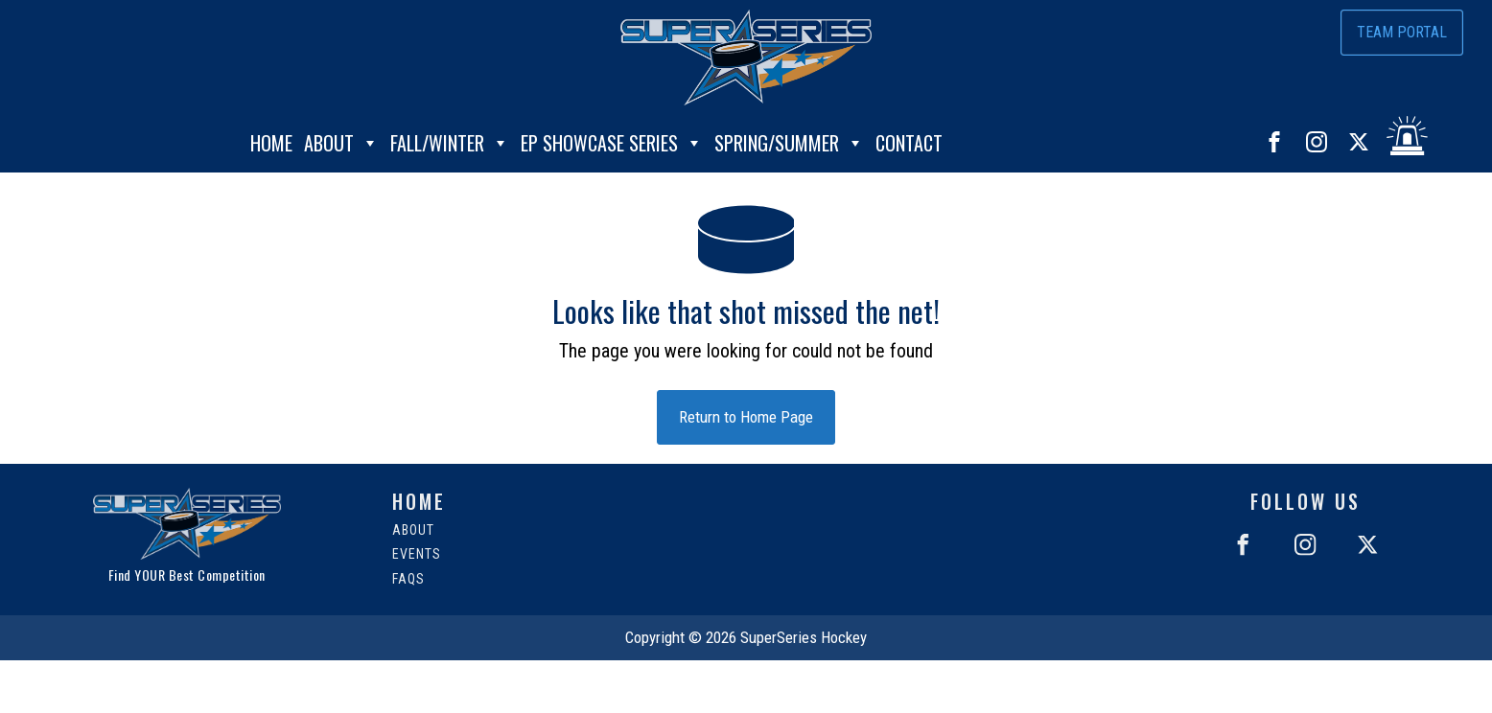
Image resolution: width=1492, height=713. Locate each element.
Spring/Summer (789, 139)
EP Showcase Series (612, 139)
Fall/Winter (449, 139)
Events (416, 554)
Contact (909, 139)
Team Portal (1402, 32)
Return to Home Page (746, 416)
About (341, 139)
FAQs (408, 579)
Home (271, 139)
